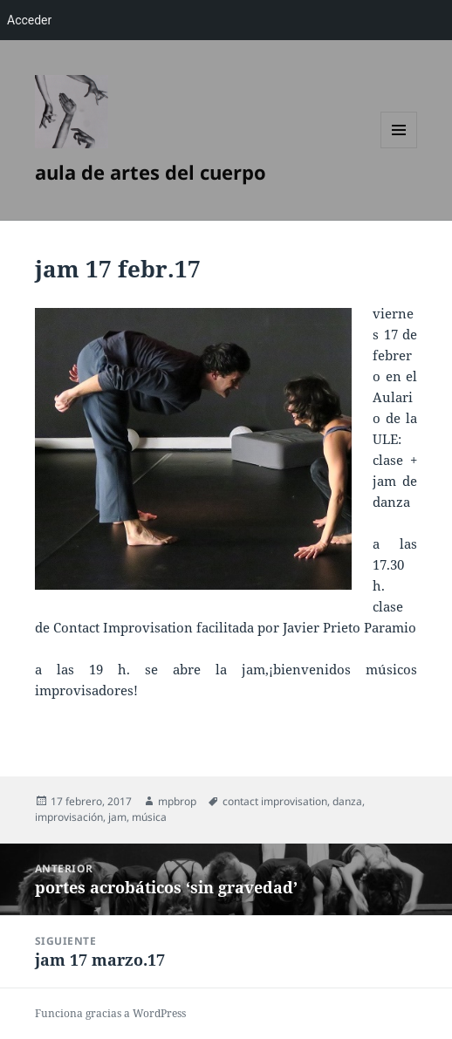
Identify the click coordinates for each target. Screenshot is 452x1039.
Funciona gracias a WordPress (110, 1013)
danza (347, 801)
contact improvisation (275, 801)
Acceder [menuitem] (29, 20)
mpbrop (177, 801)
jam (117, 817)
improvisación (69, 817)
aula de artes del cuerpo (150, 172)
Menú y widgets (399, 147)
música (149, 817)
